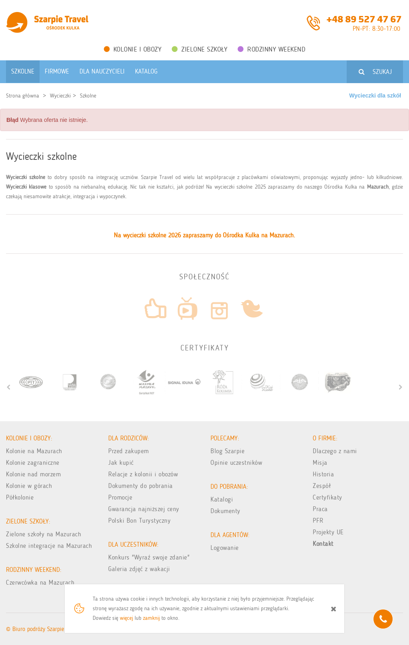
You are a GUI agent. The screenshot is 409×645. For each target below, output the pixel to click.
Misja (320, 462)
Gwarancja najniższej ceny (143, 509)
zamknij (151, 618)
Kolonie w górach (29, 486)
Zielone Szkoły (199, 49)
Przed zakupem (128, 451)
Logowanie (224, 547)
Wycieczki (60, 95)
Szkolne (88, 95)
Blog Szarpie (227, 451)
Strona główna (22, 95)
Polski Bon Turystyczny (139, 520)
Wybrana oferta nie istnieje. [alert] (47, 120)
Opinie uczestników (236, 462)
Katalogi (221, 499)
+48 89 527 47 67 (363, 18)
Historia (323, 474)
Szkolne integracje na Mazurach (49, 545)
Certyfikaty (327, 497)
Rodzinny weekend (271, 49)
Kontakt (323, 543)
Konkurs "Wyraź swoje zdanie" (148, 557)
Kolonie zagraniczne (33, 462)
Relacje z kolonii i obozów (143, 474)
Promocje (120, 497)
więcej (126, 618)
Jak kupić (121, 462)
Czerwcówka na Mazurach (40, 582)
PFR (318, 520)
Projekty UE (328, 532)
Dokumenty (225, 511)
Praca (320, 509)
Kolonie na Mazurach (34, 451)
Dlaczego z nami (335, 451)
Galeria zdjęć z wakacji (139, 569)
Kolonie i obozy (133, 49)
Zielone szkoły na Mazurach (43, 534)
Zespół (322, 486)
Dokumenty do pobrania (140, 486)
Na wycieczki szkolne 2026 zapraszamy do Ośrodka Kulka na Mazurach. (204, 235)
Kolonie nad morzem (33, 474)
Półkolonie (20, 497)
